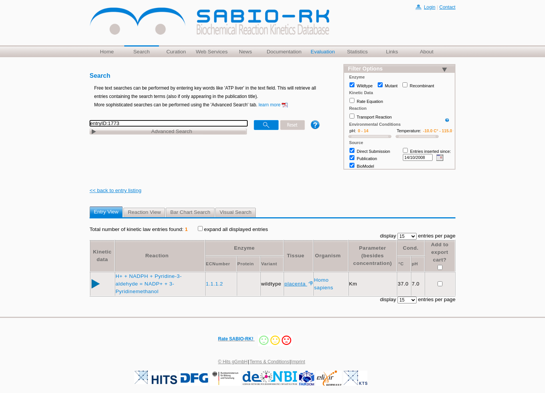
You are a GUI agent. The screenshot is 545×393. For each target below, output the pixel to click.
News (245, 52)
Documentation (284, 52)
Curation (176, 52)
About (427, 52)
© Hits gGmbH (233, 361)
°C (401, 263)
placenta (295, 284)
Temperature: (409, 130)
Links (392, 52)
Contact (447, 7)
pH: (352, 130)
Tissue (296, 255)
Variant (269, 263)
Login (429, 7)
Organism (328, 255)
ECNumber (218, 263)
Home (107, 52)
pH (415, 263)
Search (141, 52)
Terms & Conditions (269, 361)
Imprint (298, 361)
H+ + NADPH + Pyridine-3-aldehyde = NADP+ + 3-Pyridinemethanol (148, 283)
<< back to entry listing (115, 190)
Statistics (357, 52)
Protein (245, 263)
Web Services (212, 52)
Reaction (156, 255)
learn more (270, 104)
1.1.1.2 (215, 284)
